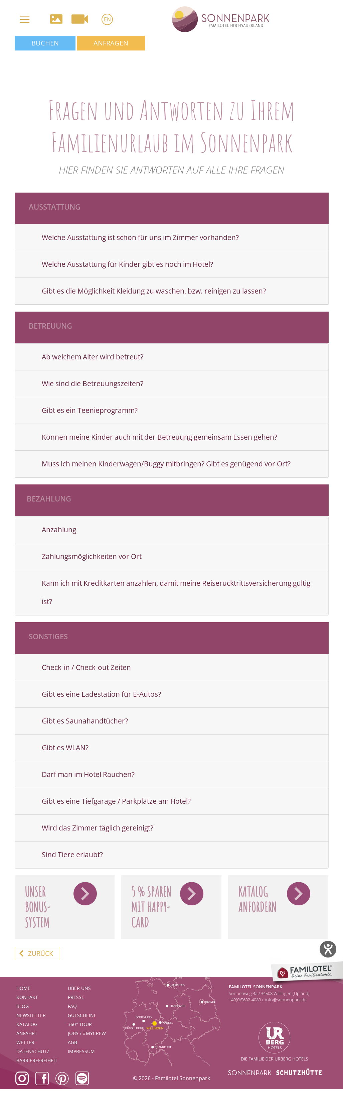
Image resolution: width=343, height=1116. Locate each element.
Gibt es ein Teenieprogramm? (90, 410)
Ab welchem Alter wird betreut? (92, 356)
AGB (72, 1042)
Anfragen (111, 42)
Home (23, 988)
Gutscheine (82, 1015)
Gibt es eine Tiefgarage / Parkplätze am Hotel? (116, 801)
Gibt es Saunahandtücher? (85, 721)
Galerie (56, 19)
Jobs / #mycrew (87, 1033)
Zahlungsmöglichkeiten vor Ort (92, 556)
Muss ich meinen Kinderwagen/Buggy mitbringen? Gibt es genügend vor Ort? (166, 463)
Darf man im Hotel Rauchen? (88, 774)
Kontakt (27, 997)
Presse (76, 997)
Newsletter (31, 1015)
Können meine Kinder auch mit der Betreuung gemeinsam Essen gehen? (159, 437)
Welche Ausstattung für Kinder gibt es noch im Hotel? (127, 264)
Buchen (45, 42)
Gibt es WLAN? (65, 747)
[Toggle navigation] (25, 19)
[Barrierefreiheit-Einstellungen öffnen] (328, 949)
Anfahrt (26, 1033)
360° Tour (80, 1024)
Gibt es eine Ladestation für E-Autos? (101, 694)
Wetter (25, 1042)
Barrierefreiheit (36, 1060)
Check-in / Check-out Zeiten (86, 667)
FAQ (72, 1006)
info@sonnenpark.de (286, 1000)
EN (107, 19)
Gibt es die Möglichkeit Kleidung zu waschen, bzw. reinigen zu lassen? (154, 291)
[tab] (171, 237)
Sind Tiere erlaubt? (72, 854)
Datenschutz (32, 1051)
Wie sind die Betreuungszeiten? (92, 383)
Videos (79, 19)
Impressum (81, 1051)
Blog (22, 1006)
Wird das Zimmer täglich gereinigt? (97, 827)
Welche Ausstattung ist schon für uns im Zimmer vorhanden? (140, 237)
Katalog (26, 1024)
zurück (40, 953)
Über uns (79, 988)
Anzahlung (59, 529)
